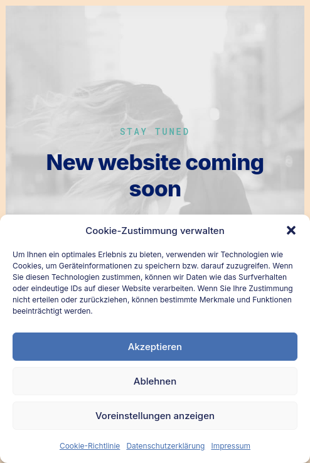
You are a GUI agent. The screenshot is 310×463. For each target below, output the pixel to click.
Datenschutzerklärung (165, 445)
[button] (291, 230)
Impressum (230, 445)
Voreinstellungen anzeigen (155, 416)
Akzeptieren (155, 347)
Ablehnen (155, 381)
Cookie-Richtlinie (90, 445)
